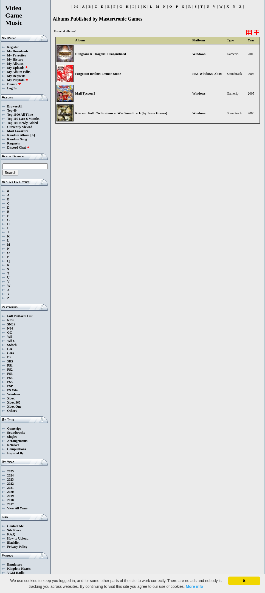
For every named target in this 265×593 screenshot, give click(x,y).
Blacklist (13, 542)
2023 (10, 479)
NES (10, 320)
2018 (10, 500)
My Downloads (17, 51)
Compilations (16, 449)
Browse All (14, 106)
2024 (10, 475)
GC (9, 332)
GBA (10, 353)
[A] (32, 135)
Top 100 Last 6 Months (23, 119)
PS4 (10, 378)
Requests (13, 143)
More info (194, 586)
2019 (10, 496)
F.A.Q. (11, 534)
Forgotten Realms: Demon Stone (98, 74)
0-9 (76, 6)
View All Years (17, 508)
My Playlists (17, 80)
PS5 (10, 382)
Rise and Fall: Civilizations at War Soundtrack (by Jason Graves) (121, 113)
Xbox (11, 398)
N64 (10, 328)
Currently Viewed (19, 127)
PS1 (10, 365)
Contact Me (15, 526)
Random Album (18, 135)
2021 (10, 488)
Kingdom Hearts (19, 569)
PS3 (10, 374)
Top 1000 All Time (20, 115)
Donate (14, 84)
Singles (12, 437)
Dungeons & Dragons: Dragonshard (100, 54)
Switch (12, 345)
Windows (13, 394)
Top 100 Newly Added (22, 123)
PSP (10, 386)
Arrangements (17, 441)
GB (9, 349)
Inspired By (15, 453)
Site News (14, 530)
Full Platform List (20, 316)
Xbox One (14, 406)
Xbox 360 (13, 402)
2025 (10, 471)
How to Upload (17, 538)
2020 (10, 492)
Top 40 (12, 110)
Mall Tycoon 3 (85, 93)
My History (15, 59)
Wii (9, 337)
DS (9, 357)
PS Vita (12, 390)
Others (12, 411)
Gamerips (14, 428)
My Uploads (17, 68)
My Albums (15, 64)
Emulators (14, 564)
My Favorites (16, 55)
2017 (10, 504)
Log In (11, 88)
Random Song (17, 139)
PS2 (10, 369)
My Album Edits (18, 72)
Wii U (11, 341)
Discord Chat (18, 147)
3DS (10, 361)
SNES (11, 324)
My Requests (16, 76)
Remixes (13, 445)
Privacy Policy (17, 547)
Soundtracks (16, 433)
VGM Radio (15, 573)
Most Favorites (17, 131)
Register (13, 47)
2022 (10, 484)
